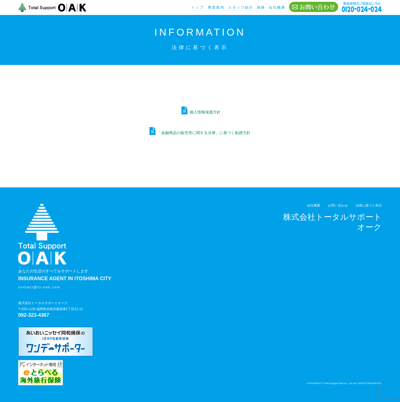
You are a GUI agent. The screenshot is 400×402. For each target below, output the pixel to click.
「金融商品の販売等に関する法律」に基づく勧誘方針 (204, 133)
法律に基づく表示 (368, 205)
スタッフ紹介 (240, 7)
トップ (197, 7)
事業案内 (216, 7)
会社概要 (277, 7)
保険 (261, 7)
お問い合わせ (338, 205)
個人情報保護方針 (205, 112)
